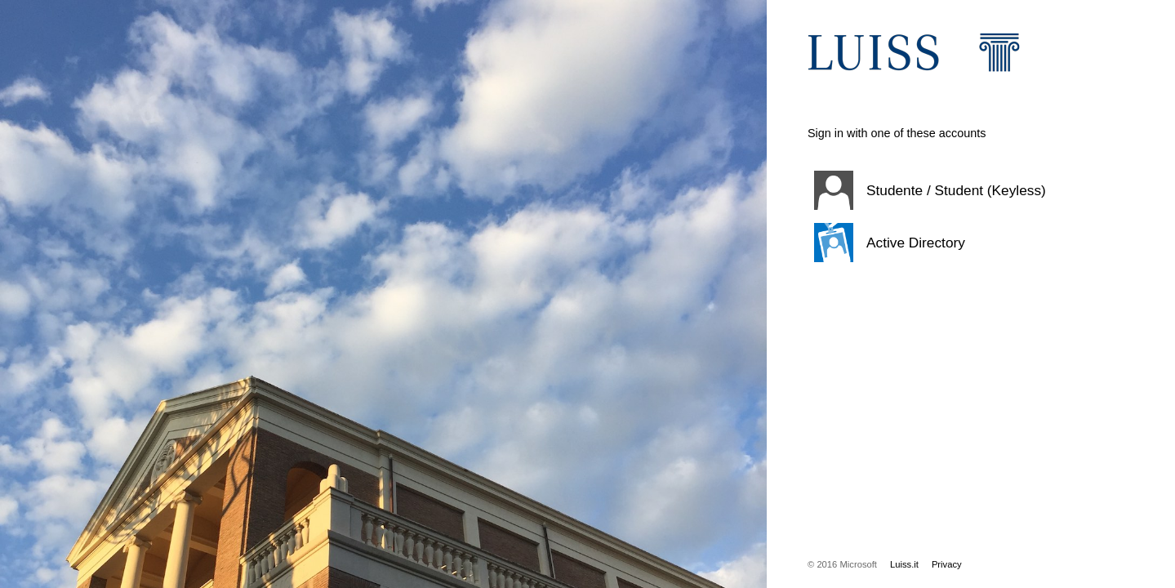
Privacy (947, 564)
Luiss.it (904, 564)
